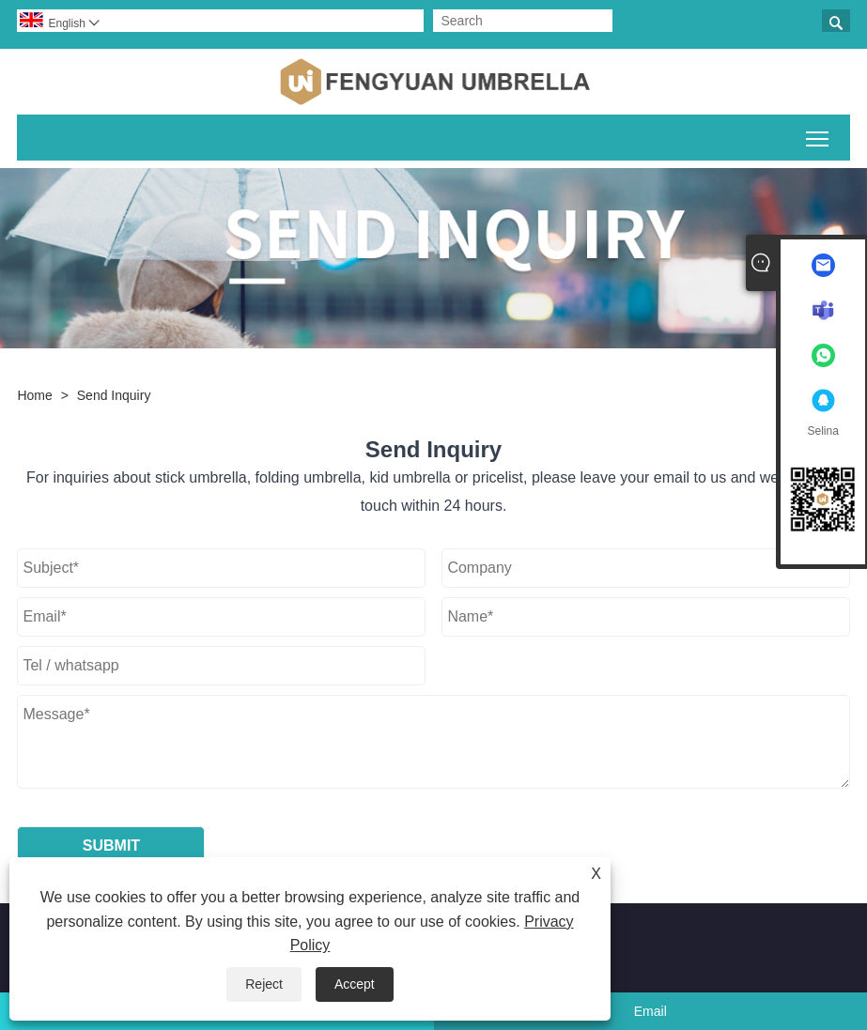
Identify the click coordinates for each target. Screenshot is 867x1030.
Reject (264, 984)
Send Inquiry (114, 395)
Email (650, 1011)
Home (34, 395)
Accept (354, 984)
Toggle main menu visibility (818, 135)
